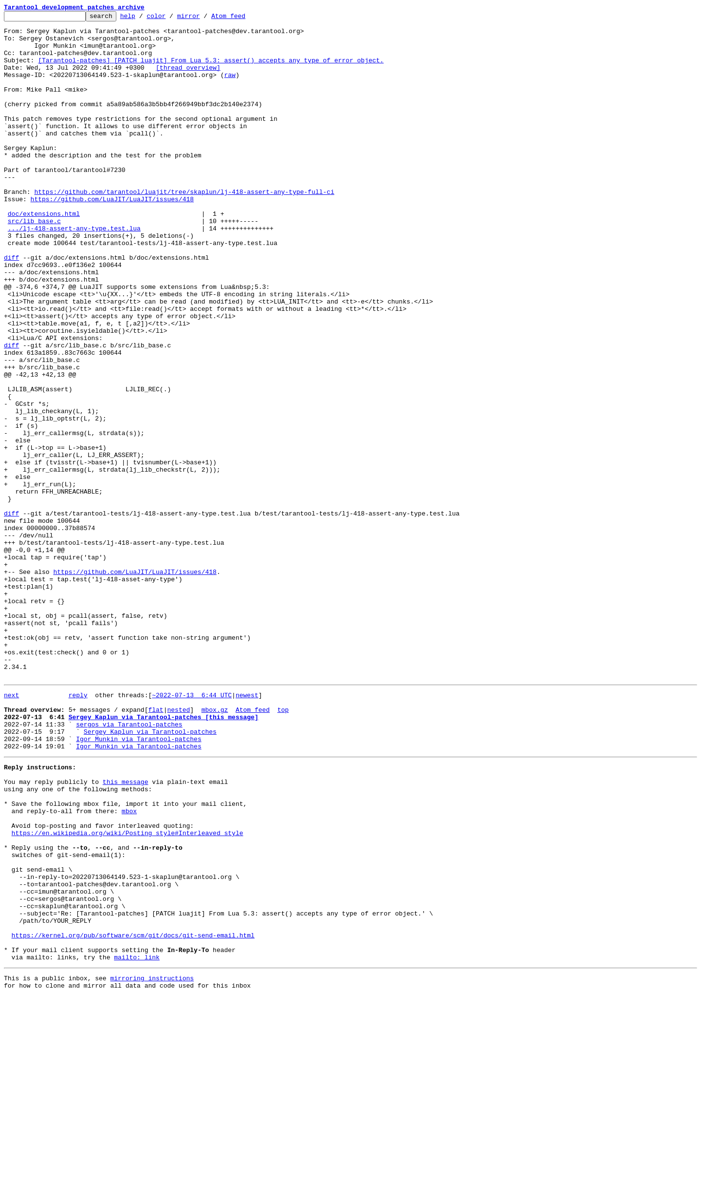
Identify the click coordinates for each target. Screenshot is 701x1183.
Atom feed (243, 18)
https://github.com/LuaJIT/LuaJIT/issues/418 (112, 236)
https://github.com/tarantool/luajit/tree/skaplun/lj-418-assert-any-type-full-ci (184, 228)
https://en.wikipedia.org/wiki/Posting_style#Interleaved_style (127, 992)
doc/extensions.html (44, 254)
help (142, 18)
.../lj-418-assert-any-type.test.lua (74, 271)
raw (229, 87)
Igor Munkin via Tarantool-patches (138, 882)
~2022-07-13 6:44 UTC (192, 829)
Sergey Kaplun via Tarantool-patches (150, 873)
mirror (203, 18)
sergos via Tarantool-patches (129, 864)
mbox (129, 965)
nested (178, 846)
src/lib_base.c (34, 263)
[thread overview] (188, 79)
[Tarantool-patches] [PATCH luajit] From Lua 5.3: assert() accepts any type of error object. (211, 70)
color (171, 18)
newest (247, 829)
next (11, 829)
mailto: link (137, 1141)
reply (78, 829)
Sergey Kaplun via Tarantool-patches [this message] (163, 855)
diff (11, 307)
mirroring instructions (152, 1163)
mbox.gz (215, 846)
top (283, 846)
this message (125, 930)
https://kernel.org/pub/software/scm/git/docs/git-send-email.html (133, 1114)
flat (155, 846)
